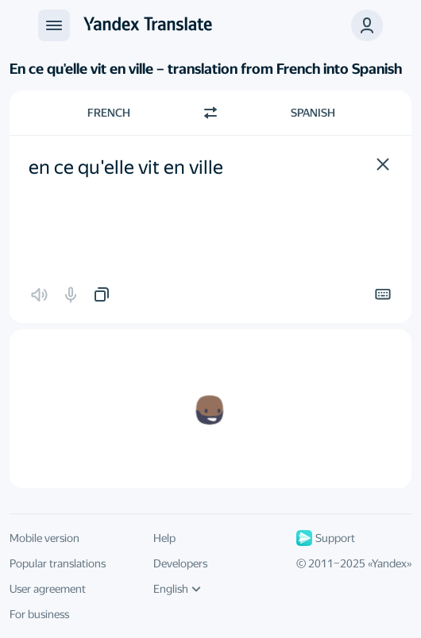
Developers (180, 563)
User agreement (48, 588)
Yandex (389, 563)
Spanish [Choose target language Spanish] (313, 112)
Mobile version (44, 538)
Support (325, 538)
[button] (383, 164)
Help (164, 538)
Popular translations (58, 563)
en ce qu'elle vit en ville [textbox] (126, 167)
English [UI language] (177, 588)
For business (39, 614)
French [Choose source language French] (108, 112)
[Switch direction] (210, 112)
